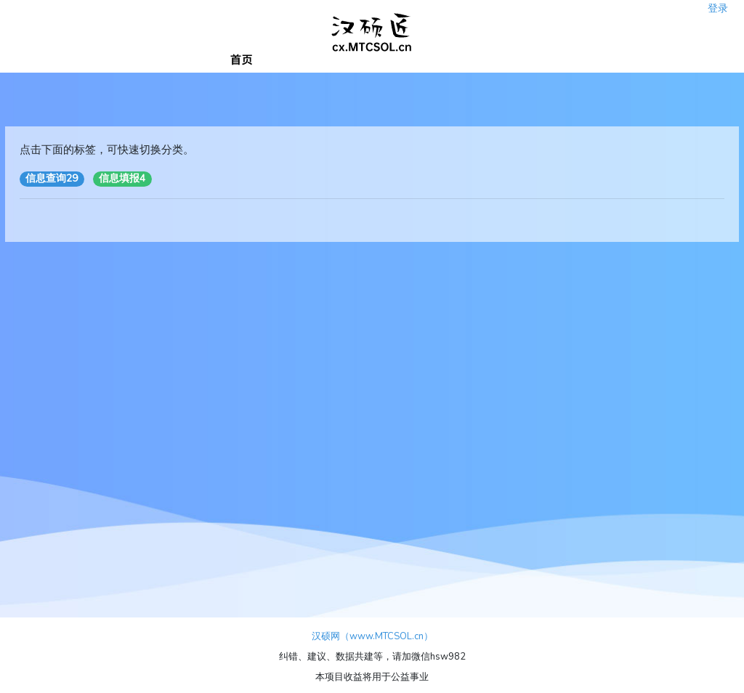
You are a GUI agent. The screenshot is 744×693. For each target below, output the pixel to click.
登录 (718, 4)
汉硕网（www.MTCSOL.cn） (372, 636)
